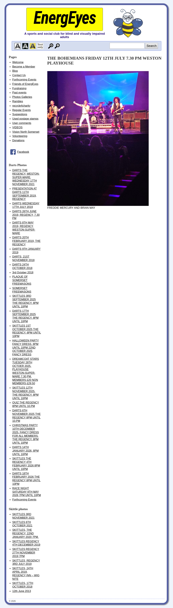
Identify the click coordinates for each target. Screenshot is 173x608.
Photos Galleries (22, 97)
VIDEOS (17, 127)
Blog (15, 70)
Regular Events (21, 110)
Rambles (17, 101)
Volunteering (19, 136)
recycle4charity (21, 105)
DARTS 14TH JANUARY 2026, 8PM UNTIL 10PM (25, 451)
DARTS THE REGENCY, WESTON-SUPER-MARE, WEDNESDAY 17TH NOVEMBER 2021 (26, 177)
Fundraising (19, 88)
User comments (21, 123)
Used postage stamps (25, 118)
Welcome (17, 62)
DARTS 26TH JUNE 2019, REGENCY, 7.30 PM (26, 215)
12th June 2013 (21, 591)
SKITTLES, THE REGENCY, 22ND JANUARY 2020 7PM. (25, 533)
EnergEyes (64, 17)
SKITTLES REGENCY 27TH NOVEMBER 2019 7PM (25, 553)
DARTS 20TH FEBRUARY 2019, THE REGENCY (26, 241)
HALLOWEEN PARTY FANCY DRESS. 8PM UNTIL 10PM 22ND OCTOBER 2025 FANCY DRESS (25, 347)
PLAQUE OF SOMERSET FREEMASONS (21, 280)
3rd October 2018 (22, 272)
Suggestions (19, 114)
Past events (19, 92)
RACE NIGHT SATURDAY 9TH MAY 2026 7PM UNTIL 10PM (26, 492)
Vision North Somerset (25, 131)
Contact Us (19, 75)
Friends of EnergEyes (25, 84)
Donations (18, 140)
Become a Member (23, 66)
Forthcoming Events (24, 79)
